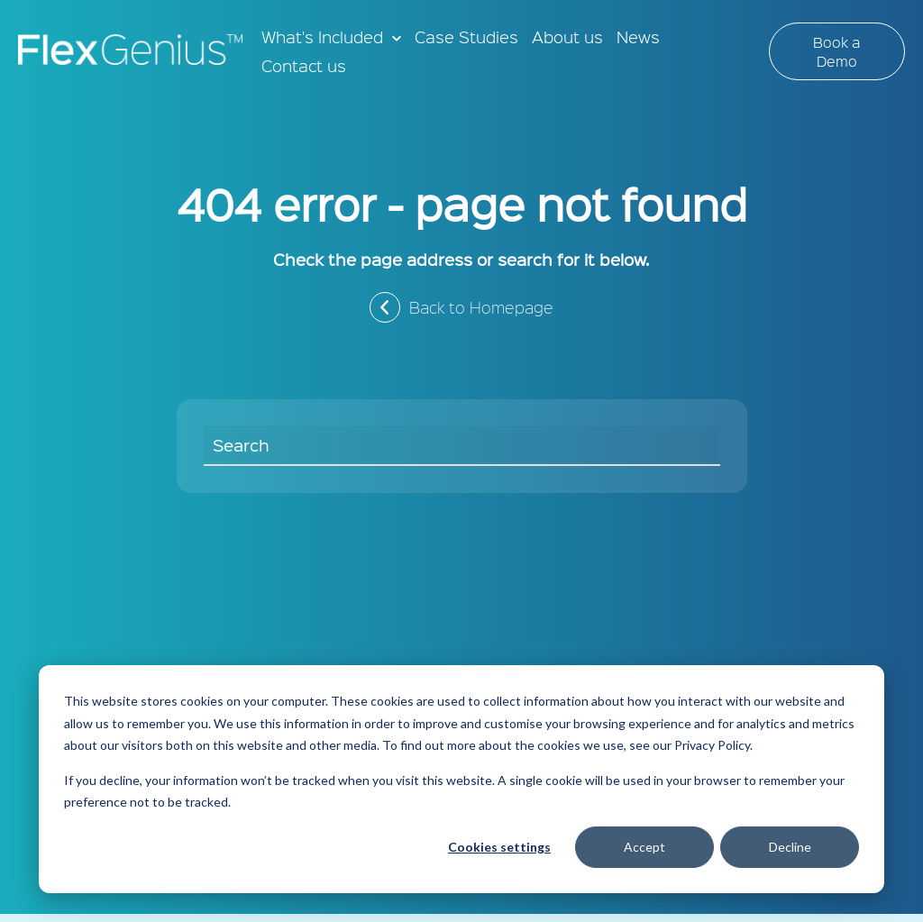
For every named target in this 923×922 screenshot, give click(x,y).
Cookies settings (499, 846)
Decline (790, 846)
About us (567, 37)
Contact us (303, 66)
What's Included (322, 37)
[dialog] (461, 779)
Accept (644, 846)
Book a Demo (836, 51)
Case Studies (466, 37)
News (638, 37)
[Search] (462, 446)
